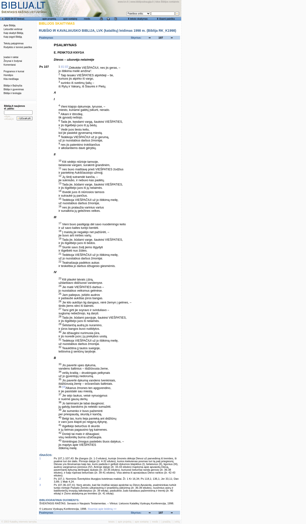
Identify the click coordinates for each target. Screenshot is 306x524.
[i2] (66, 66)
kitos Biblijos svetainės (167, 1)
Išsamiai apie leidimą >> (102, 508)
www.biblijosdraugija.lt (141, 1)
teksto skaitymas (139, 19)
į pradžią (166, 521)
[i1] (62, 66)
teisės (111, 521)
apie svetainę (70, 19)
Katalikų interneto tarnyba (23, 521)
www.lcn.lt (123, 1)
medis (87, 19)
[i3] (63, 386)
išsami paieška (167, 19)
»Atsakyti (9, 119)
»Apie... (8, 116)
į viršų (177, 521)
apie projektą (49, 19)
